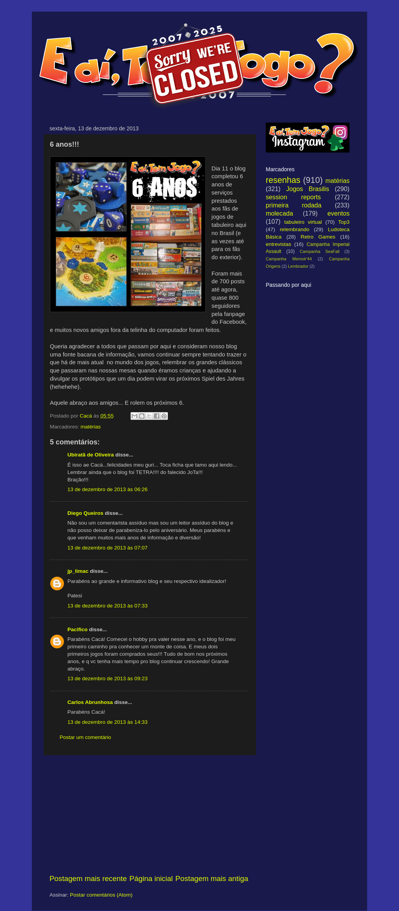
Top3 (344, 222)
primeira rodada (293, 205)
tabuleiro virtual (303, 222)
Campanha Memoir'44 (289, 258)
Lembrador (298, 266)
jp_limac (77, 571)
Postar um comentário (85, 737)
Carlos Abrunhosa (90, 702)
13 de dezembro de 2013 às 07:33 (107, 606)
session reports (293, 196)
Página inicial (151, 878)
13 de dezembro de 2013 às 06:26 (107, 489)
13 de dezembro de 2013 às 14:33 (107, 722)
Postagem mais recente (88, 878)
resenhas (283, 180)
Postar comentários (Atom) (101, 895)
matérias (91, 427)
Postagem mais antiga (211, 878)
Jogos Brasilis (307, 188)
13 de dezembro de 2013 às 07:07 (107, 548)
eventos (338, 213)
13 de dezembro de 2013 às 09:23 (107, 678)
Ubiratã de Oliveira (90, 455)
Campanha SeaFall (319, 251)
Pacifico (77, 629)
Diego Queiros (85, 513)
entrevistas (278, 244)
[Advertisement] (148, 814)
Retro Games (317, 237)
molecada (279, 213)
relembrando (294, 229)
